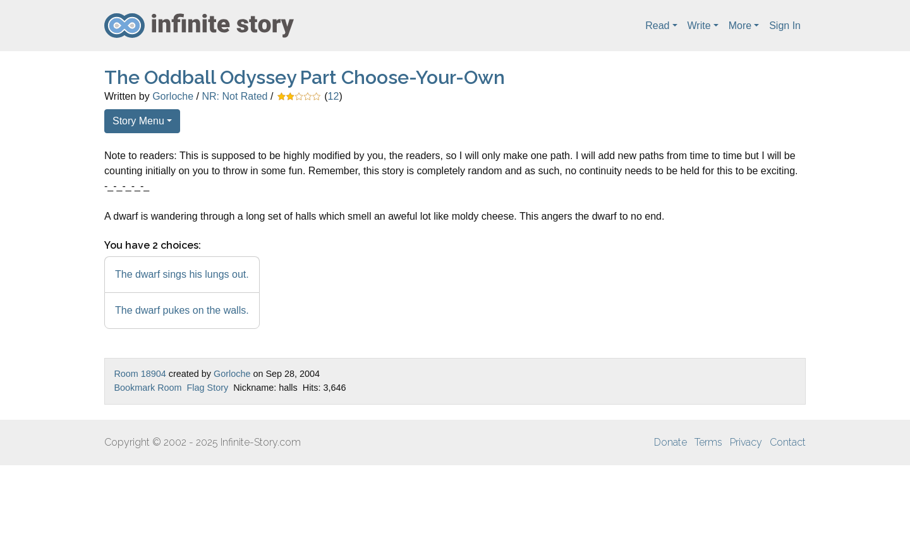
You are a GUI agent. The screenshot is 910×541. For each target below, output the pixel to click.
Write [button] (699, 25)
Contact (788, 442)
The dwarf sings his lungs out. (182, 274)
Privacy (746, 442)
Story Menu (138, 121)
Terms (708, 442)
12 (333, 96)
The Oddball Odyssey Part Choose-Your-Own (304, 77)
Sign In (785, 25)
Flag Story (208, 388)
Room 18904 (140, 374)
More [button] (740, 25)
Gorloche (172, 96)
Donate (670, 442)
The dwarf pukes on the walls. (182, 310)
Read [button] (657, 25)
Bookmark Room (147, 388)
